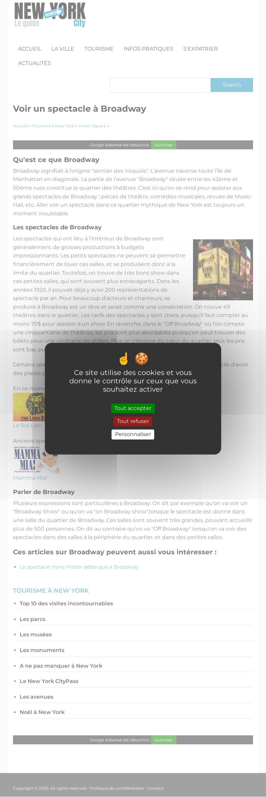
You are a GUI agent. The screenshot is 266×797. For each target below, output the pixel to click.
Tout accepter (132, 408)
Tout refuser (133, 421)
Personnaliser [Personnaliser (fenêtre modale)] (133, 434)
